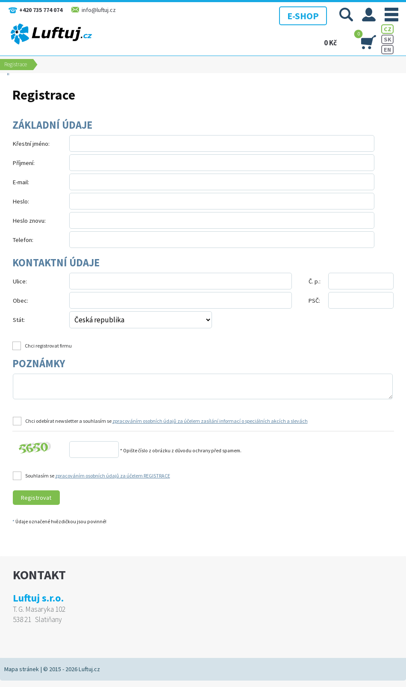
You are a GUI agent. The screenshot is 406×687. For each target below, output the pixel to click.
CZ (387, 29)
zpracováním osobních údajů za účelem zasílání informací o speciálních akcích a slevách (210, 421)
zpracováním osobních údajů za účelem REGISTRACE (112, 475)
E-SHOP (301, 15)
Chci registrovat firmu (48, 345)
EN (387, 49)
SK (387, 39)
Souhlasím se (97, 475)
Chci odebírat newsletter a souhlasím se (166, 421)
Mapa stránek (21, 669)
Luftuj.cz (89, 669)
